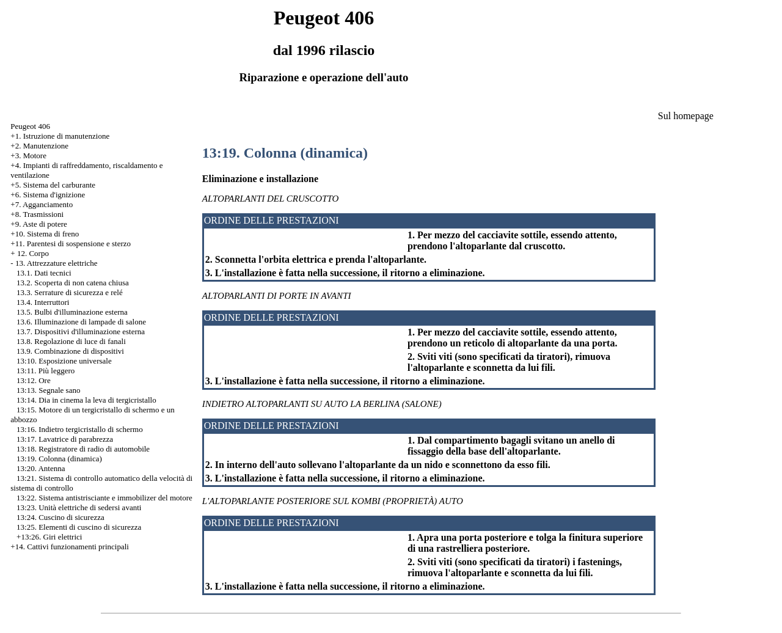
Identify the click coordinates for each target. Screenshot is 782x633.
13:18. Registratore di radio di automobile (83, 448)
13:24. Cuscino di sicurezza (60, 517)
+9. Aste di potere (38, 224)
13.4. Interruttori (42, 302)
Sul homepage (686, 116)
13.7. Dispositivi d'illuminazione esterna (80, 331)
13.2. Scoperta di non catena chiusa (72, 282)
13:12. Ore (33, 380)
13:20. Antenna (40, 468)
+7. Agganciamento (41, 204)
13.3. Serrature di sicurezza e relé (69, 292)
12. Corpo (33, 253)
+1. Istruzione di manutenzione (59, 136)
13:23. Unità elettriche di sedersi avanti (78, 507)
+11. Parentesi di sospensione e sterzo (70, 243)
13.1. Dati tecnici (43, 272)
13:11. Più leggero (45, 370)
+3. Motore (28, 155)
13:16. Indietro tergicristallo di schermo (79, 429)
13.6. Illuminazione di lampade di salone (81, 321)
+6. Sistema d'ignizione (47, 194)
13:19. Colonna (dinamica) (59, 458)
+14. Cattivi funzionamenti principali (69, 546)
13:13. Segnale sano (48, 390)
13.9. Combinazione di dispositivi (70, 351)
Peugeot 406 (30, 126)
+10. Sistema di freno (44, 233)
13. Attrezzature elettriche (56, 263)
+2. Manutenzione (39, 145)
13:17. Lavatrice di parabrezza (64, 439)
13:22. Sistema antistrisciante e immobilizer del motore (104, 497)
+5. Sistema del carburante (52, 184)
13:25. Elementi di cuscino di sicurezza (78, 527)
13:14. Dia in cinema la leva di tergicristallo (86, 399)
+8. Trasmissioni (37, 214)
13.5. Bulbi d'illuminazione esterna (72, 311)
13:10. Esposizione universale (64, 360)
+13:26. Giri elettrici (49, 536)
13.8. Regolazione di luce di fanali (71, 341)
